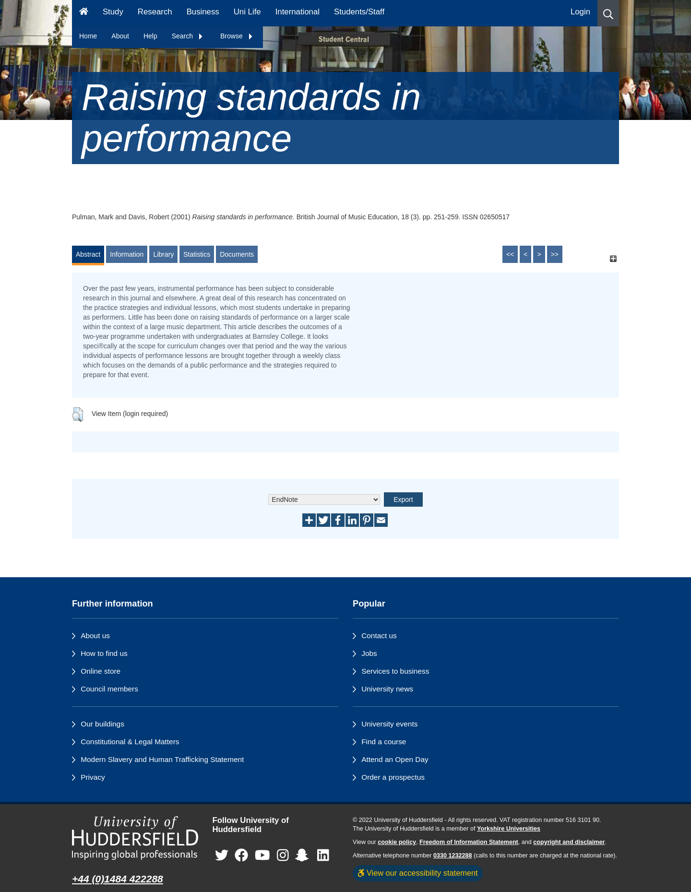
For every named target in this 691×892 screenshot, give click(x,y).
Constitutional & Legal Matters (130, 741)
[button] (608, 13)
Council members (109, 689)
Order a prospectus (393, 777)
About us (95, 635)
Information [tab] (126, 254)
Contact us (379, 635)
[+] (613, 258)
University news (387, 689)
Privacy (93, 777)
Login (580, 11)
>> (555, 254)
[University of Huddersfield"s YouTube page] (262, 855)
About (120, 36)
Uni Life (247, 11)
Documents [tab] (237, 254)
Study (113, 11)
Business (203, 11)
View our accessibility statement (417, 872)
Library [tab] (163, 254)
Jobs (369, 653)
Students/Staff (359, 11)
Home (88, 36)
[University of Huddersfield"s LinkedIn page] (323, 855)
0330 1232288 (452, 855)
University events (389, 724)
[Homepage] (83, 13)
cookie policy (397, 842)
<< (510, 254)
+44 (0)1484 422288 (117, 878)
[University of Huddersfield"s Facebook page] (241, 855)
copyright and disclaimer (569, 842)
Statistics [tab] (196, 254)
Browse (236, 36)
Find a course (383, 741)
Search (187, 36)
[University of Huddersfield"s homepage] (135, 838)
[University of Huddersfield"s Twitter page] (221, 855)
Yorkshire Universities (508, 828)
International (297, 11)
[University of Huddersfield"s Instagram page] (283, 855)
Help (150, 36)
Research (155, 11)
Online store (100, 671)
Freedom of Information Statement (468, 842)
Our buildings (102, 724)
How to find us (104, 653)
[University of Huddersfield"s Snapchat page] (303, 855)
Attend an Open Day (394, 759)
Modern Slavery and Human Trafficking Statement (162, 759)
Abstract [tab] (88, 254)
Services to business (395, 671)
